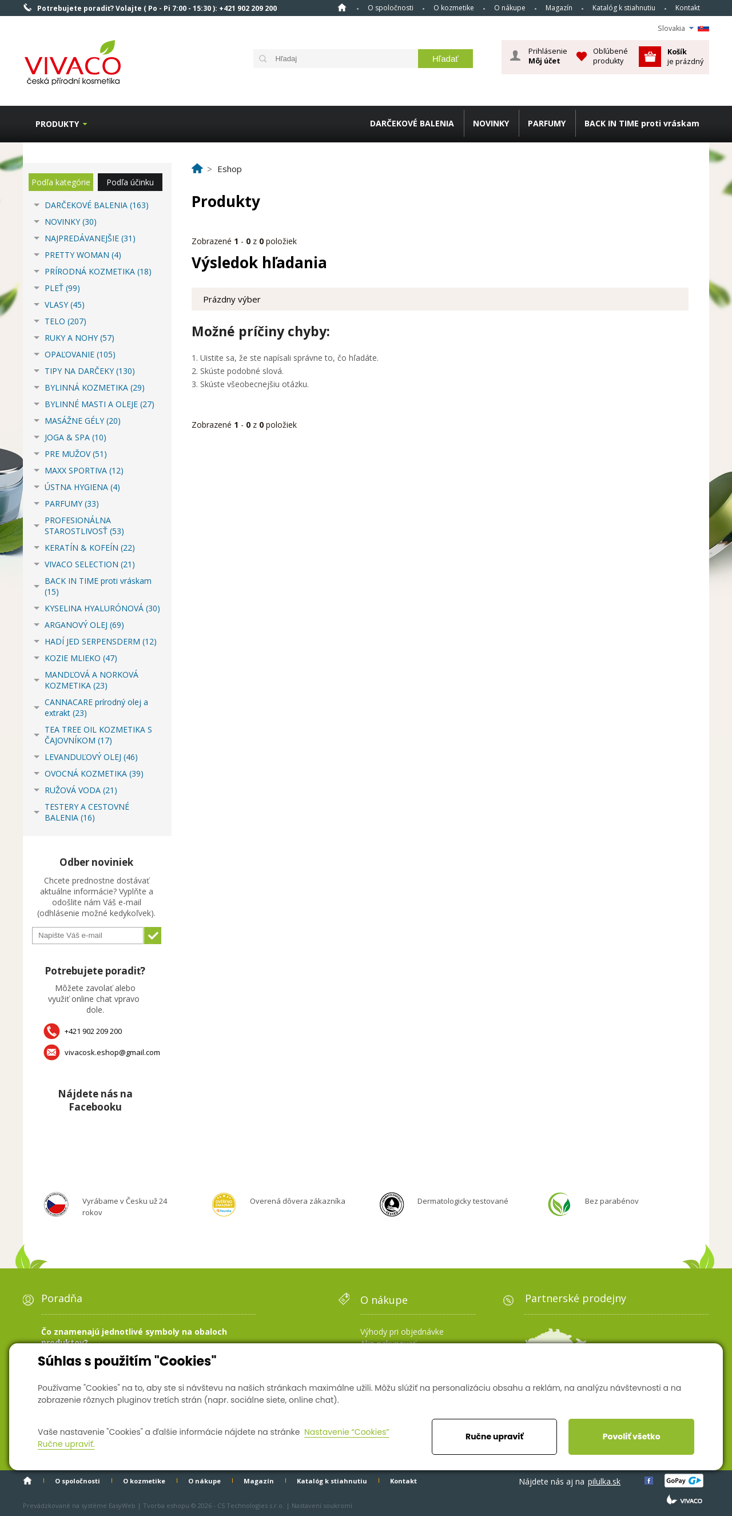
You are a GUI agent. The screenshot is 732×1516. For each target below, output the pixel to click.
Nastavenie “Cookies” (346, 1432)
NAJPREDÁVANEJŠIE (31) (90, 238)
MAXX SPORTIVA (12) (84, 470)
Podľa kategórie (60, 182)
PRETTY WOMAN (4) (83, 254)
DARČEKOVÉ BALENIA (412, 123)
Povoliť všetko (632, 1436)
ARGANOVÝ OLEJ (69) (84, 624)
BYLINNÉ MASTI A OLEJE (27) (99, 404)
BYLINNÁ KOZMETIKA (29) (95, 387)
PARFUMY (547, 123)
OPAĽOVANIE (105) (80, 354)
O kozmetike (453, 8)
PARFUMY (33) (72, 503)
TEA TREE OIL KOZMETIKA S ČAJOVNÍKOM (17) (98, 735)
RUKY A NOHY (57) (79, 337)
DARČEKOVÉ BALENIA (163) (97, 205)
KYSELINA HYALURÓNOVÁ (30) (102, 608)
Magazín (559, 8)
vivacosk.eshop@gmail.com (112, 1052)
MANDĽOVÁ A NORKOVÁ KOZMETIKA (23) (91, 680)
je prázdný (685, 56)
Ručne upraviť (494, 1436)
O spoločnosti (390, 8)
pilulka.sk (604, 1481)
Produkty (57, 123)
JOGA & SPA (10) (75, 437)
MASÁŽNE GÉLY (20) (83, 420)
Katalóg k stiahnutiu (623, 8)
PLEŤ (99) (62, 287)
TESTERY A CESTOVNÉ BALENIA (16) (87, 812)
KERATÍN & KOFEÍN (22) (90, 547)
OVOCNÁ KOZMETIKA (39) (94, 773)
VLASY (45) (65, 304)
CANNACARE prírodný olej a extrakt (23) (96, 707)
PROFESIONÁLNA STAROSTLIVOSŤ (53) (84, 525)
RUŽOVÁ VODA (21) (81, 790)
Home (342, 7)
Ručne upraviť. (66, 1444)
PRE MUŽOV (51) (76, 453)
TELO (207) (65, 321)
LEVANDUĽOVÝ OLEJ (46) (91, 756)
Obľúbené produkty (610, 55)
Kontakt (687, 8)
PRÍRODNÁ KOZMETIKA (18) (98, 271)
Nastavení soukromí (322, 1505)
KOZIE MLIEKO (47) (81, 657)
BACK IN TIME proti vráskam (641, 123)
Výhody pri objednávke (402, 1331)
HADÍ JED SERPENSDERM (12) (101, 641)
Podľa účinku (130, 182)
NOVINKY (491, 123)
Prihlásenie (547, 56)
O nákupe (510, 8)
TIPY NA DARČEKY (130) (90, 370)
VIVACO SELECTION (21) (90, 564)
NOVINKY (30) (71, 221)
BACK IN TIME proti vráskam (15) (98, 586)
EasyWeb (122, 1505)
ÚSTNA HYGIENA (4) (82, 487)
